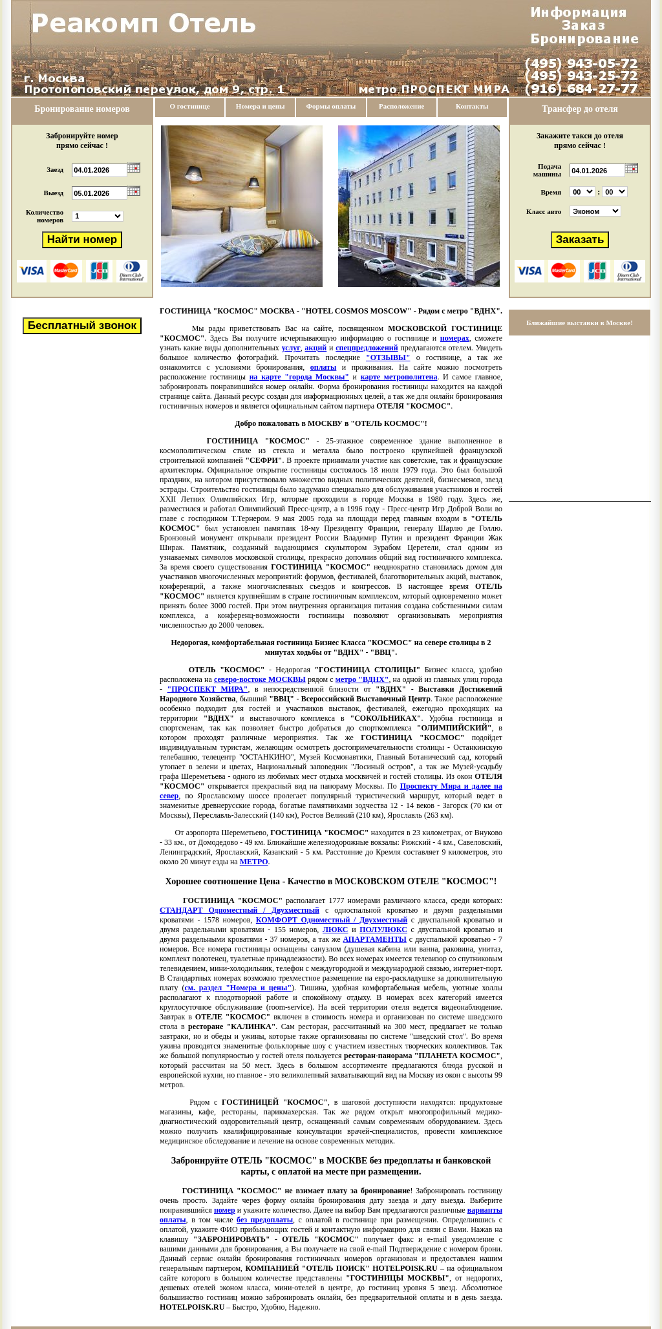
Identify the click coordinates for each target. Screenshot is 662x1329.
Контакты (472, 106)
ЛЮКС (335, 929)
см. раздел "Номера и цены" (238, 987)
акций (316, 347)
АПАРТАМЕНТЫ (375, 939)
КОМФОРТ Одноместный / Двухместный (331, 919)
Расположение (401, 106)
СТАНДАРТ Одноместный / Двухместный (239, 910)
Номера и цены (260, 106)
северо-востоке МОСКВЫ (260, 679)
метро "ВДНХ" (362, 679)
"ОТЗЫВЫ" (388, 357)
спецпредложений (367, 347)
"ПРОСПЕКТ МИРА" (207, 689)
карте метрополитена (399, 376)
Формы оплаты (331, 106)
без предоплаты (265, 1219)
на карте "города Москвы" (299, 376)
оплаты (323, 367)
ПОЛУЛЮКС (383, 929)
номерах (454, 338)
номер (224, 1210)
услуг (291, 347)
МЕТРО (254, 861)
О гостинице (190, 106)
